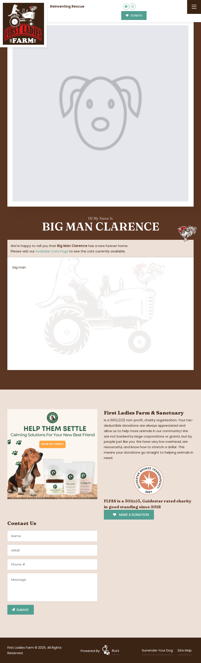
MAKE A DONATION (131, 514)
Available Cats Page (52, 251)
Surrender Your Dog (157, 650)
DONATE (134, 15)
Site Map (185, 650)
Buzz (115, 650)
